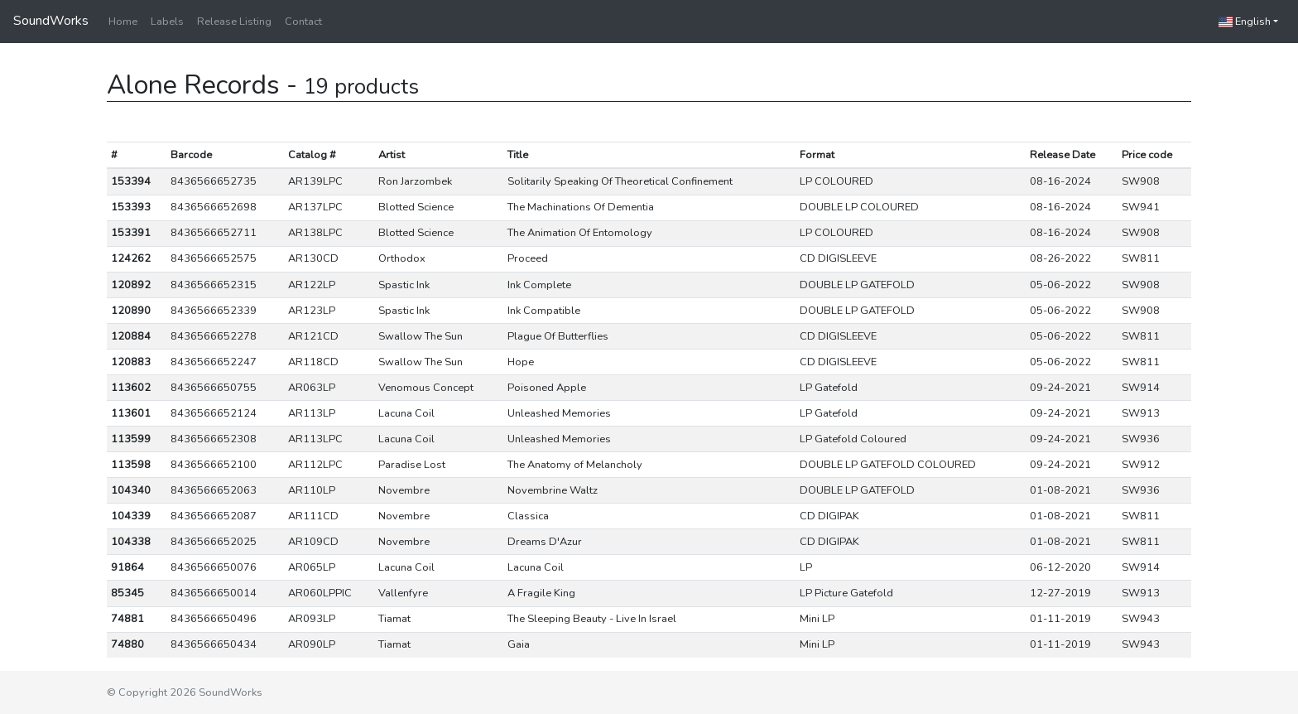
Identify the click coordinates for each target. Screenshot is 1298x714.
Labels (167, 21)
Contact (303, 21)
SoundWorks (51, 21)
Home (122, 21)
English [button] (1245, 21)
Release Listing (234, 21)
